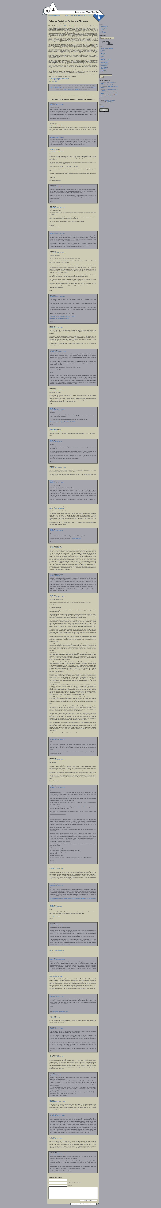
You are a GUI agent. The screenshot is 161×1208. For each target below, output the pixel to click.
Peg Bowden (104, 65)
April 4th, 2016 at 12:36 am (56, 1075)
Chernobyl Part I (111, 85)
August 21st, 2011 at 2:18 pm (56, 125)
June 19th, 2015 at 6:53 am (56, 1028)
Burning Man (104, 28)
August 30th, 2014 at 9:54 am (57, 925)
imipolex (103, 50)
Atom (113, 100)
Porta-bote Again (52, 81)
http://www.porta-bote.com (83, 807)
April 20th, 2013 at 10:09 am (56, 530)
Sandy (51, 408)
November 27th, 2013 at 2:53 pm (57, 787)
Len (50, 1100)
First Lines (103, 32)
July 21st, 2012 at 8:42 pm (56, 441)
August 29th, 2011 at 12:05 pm (56, 151)
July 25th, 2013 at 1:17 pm (55, 547)
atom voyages (104, 67)
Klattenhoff (103, 68)
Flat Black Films (105, 61)
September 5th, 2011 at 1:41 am (57, 233)
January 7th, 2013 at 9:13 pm (56, 482)
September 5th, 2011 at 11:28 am (57, 252)
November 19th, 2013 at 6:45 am (57, 739)
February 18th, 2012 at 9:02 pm (57, 409)
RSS (110, 100)
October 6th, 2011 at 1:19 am (56, 327)
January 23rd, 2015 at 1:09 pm (56, 950)
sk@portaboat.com (76, 538)
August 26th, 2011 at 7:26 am (57, 137)
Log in (102, 106)
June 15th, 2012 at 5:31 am (55, 431)
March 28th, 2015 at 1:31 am (56, 996)
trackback (77, 89)
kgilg (102, 51)
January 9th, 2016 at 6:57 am (56, 1056)
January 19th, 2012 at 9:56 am (56, 390)
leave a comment (68, 89)
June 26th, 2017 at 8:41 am (55, 1138)
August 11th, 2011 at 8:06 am (57, 104)
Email (106, 100)
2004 (103, 29)
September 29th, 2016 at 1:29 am (57, 1101)
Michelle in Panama (54, 15)
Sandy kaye (53, 149)
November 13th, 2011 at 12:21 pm (58, 351)
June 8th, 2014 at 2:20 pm (55, 906)
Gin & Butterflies (105, 64)
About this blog (104, 26)
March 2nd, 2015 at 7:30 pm (56, 976)
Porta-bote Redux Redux (55, 79)
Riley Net (103, 53)
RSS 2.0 (93, 87)
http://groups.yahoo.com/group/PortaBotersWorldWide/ (62, 316)
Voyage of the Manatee (107, 48)
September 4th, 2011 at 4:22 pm (57, 207)
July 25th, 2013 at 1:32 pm (56, 575)
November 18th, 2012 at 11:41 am (57, 467)
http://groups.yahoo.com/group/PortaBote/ (59, 318)
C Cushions (104, 71)
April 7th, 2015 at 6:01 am (55, 1017)
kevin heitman (53, 429)
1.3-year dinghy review (70, 25)
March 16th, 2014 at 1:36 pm (56, 885)
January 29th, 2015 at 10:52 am (57, 959)
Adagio (102, 54)
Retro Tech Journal (105, 59)
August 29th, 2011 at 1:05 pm (57, 187)
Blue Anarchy (104, 62)
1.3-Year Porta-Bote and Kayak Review (58, 78)
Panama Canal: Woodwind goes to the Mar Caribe (78, 15)
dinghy (52, 87)
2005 (103, 31)
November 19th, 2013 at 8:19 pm (57, 759)
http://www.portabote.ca (76, 1109)
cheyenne (103, 70)
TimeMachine (58, 87)
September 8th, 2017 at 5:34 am (57, 1154)
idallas (102, 56)
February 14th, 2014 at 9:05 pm (56, 868)
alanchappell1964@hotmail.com (60, 1011)
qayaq (102, 58)
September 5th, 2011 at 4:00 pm (57, 296)
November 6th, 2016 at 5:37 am (57, 1115)
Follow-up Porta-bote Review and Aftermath (68, 21)
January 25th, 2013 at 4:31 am (56, 508)
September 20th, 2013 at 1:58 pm (57, 596)
